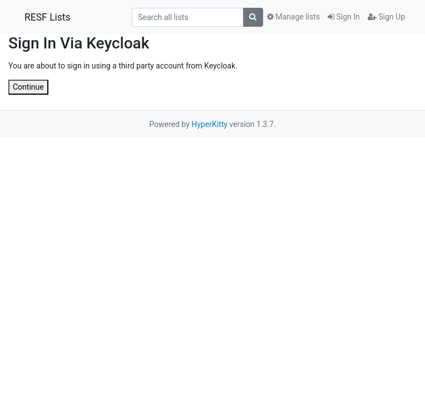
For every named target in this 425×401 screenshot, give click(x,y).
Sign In (344, 16)
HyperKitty (209, 124)
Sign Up (386, 16)
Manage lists (293, 16)
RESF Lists (47, 17)
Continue (28, 86)
